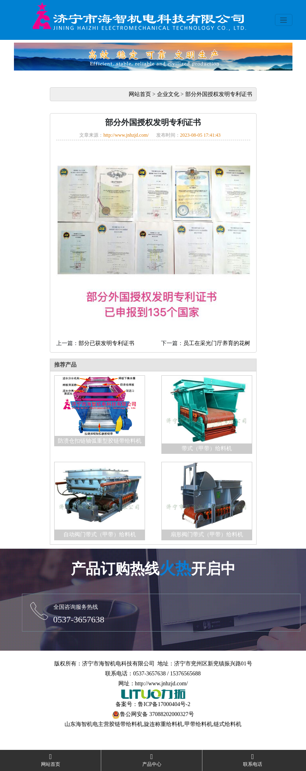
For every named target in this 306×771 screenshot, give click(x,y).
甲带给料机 (198, 724)
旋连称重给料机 (163, 724)
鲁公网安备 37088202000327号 (157, 714)
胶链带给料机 (126, 724)
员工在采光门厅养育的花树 (216, 343)
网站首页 (140, 94)
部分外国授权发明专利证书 (218, 94)
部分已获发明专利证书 (106, 343)
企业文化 (168, 94)
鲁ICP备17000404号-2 (164, 704)
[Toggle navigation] (283, 20)
